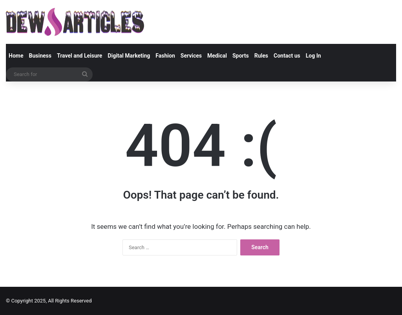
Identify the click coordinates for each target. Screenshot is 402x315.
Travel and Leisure (79, 55)
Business (40, 55)
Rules (261, 55)
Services (191, 55)
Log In (313, 55)
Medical (217, 55)
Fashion (165, 55)
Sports (240, 55)
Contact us (287, 55)
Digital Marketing (129, 55)
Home (16, 55)
